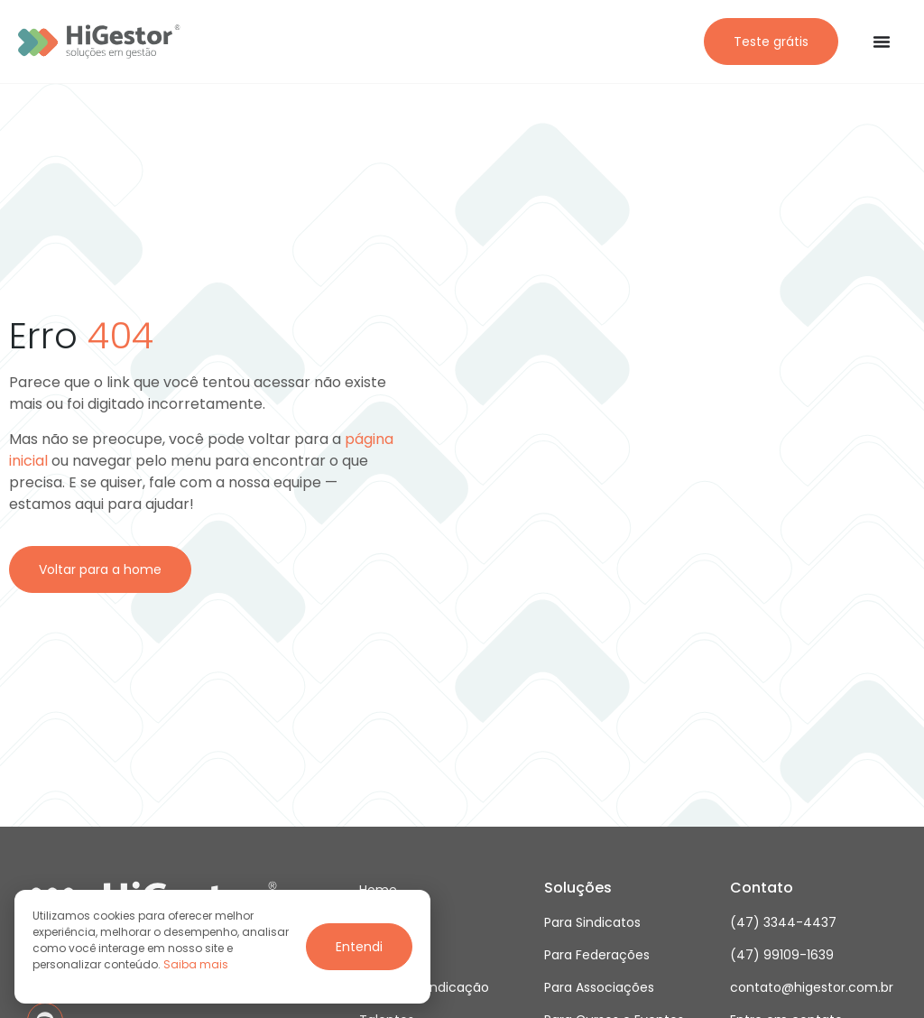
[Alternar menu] (882, 41)
